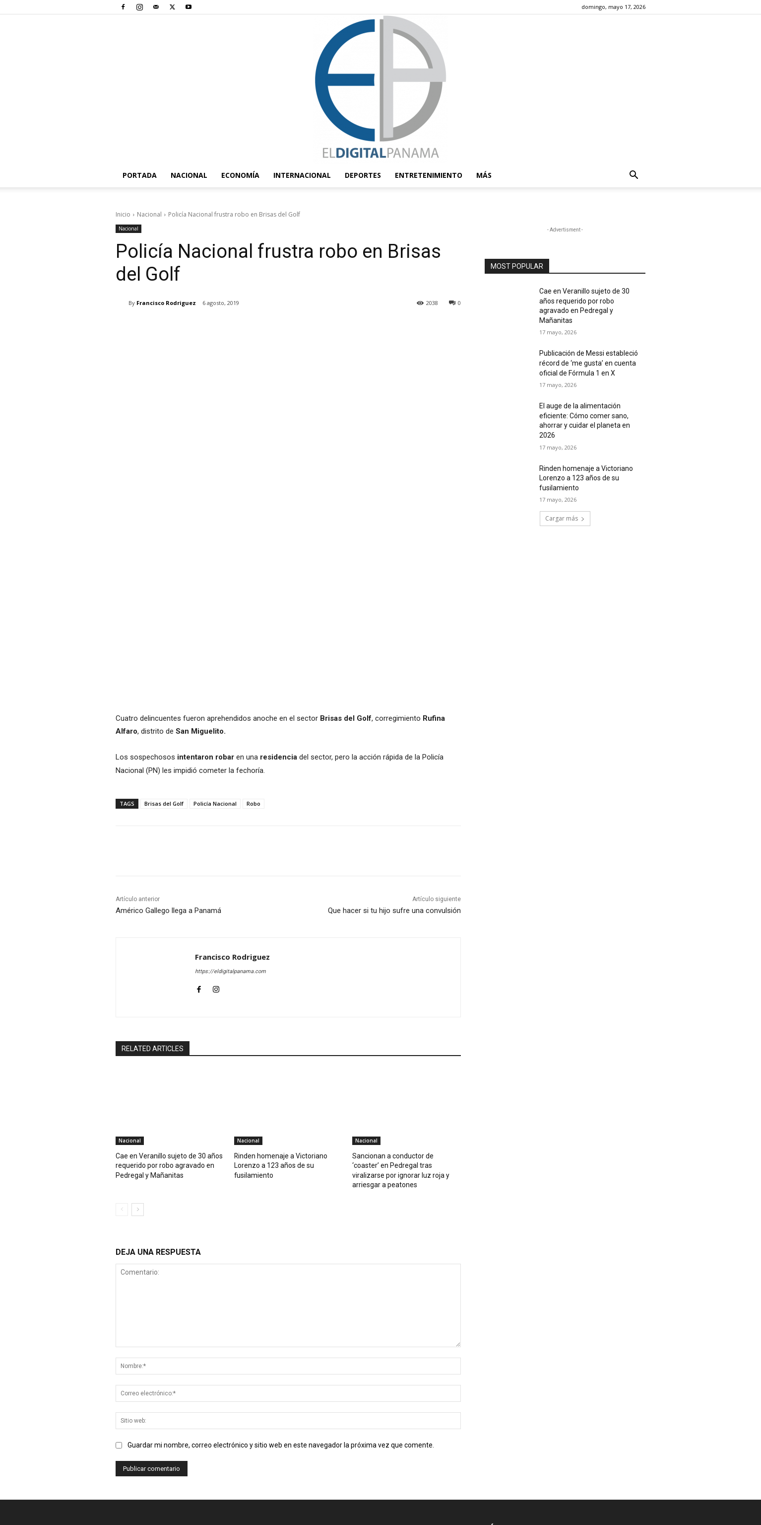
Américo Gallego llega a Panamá (168, 759)
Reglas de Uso (625, 1516)
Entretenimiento (428, 175)
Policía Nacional (215, 652)
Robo (253, 652)
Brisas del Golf (164, 652)
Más (484, 175)
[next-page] (137, 1046)
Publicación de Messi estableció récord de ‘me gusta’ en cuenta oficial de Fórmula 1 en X (588, 363)
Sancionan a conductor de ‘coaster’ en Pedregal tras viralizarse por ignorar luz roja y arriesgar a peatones (406, 1013)
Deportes (363, 175)
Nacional (189, 175)
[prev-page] (122, 1046)
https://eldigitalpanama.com (230, 820)
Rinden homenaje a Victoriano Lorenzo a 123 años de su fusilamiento (276, 1013)
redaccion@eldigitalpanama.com (351, 1433)
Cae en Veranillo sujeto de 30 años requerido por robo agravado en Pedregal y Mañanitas (165, 1013)
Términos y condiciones (491, 1516)
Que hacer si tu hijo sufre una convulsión (394, 759)
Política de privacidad (565, 1516)
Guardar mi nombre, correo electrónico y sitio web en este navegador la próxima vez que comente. (280, 1282)
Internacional (302, 175)
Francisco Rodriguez (166, 302)
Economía (240, 175)
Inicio (123, 214)
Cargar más (565, 518)
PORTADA (140, 175)
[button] (633, 176)
